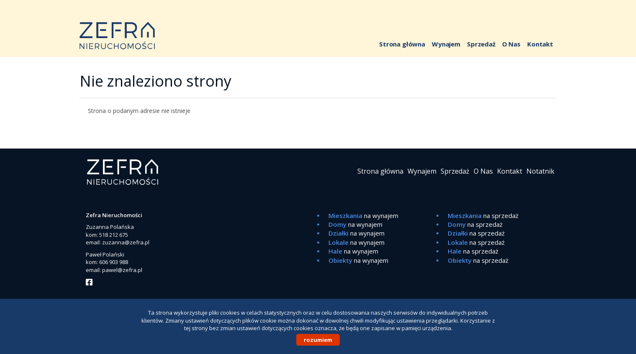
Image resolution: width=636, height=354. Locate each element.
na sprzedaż (483, 215)
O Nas (511, 44)
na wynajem (363, 215)
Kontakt (540, 44)
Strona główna (402, 44)
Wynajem (446, 44)
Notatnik (540, 171)
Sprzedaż (481, 44)
